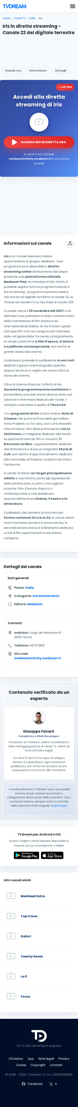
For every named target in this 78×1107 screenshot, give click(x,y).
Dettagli (60, 70)
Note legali (46, 1059)
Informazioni (38, 70)
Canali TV (20, 18)
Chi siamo (16, 1059)
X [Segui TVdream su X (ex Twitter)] (53, 1084)
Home (6, 18)
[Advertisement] (39, 50)
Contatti (56, 1065)
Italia (32, 18)
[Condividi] (70, 243)
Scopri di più (58, 805)
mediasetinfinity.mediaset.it (37, 658)
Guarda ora (13, 70)
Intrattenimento (46, 596)
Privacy (63, 1059)
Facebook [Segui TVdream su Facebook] (32, 1084)
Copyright (38, 1065)
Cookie (21, 1065)
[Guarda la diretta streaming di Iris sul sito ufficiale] (39, 142)
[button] (72, 6)
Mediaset (35, 604)
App (31, 1059)
